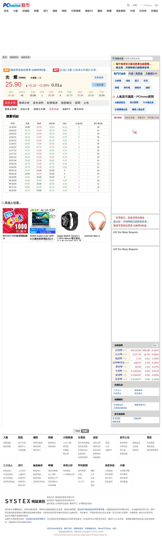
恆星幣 (118, 379)
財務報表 (52, 102)
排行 (45, 10)
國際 (92, 471)
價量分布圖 (40, 109)
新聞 (135, 5)
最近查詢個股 (84, 443)
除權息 (154, 10)
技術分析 (25, 109)
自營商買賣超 (9, 482)
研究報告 (67, 471)
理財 (92, 485)
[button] (110, 222)
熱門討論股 (120, 73)
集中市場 (22, 443)
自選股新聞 (83, 457)
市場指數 (22, 450)
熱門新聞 (82, 471)
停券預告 (124, 446)
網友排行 (22, 485)
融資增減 (37, 474)
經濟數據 (124, 482)
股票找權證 (38, 443)
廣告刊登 (68, 528)
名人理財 (52, 474)
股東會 (135, 450)
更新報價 (98, 77)
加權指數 (7, 443)
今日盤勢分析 (69, 474)
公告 (86, 102)
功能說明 (137, 418)
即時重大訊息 (153, 118)
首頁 (6, 10)
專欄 (50, 465)
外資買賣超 (8, 474)
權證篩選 (37, 446)
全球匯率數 (125, 471)
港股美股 (121, 10)
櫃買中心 (22, 446)
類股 (64, 10)
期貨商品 (52, 443)
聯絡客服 (116, 422)
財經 (92, 482)
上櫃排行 (22, 474)
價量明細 (54, 109)
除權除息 (136, 443)
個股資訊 (14, 57)
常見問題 (116, 418)
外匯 (132, 10)
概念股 (66, 454)
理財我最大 (53, 482)
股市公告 (125, 437)
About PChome (104, 528)
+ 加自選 (99, 84)
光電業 (33, 78)
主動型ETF (151, 73)
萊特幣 (119, 366)
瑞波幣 (118, 358)
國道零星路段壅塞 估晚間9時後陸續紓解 (30, 70)
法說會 (135, 446)
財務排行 (22, 478)
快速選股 (151, 443)
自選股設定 (83, 450)
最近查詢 (118, 118)
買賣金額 (7, 471)
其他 (92, 478)
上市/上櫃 (67, 443)
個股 (95, 437)
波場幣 (118, 375)
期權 (109, 10)
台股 (80, 474)
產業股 (66, 446)
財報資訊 (82, 454)
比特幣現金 (119, 362)
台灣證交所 (118, 405)
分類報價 (76, 10)
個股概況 (66, 102)
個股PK (89, 10)
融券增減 (37, 478)
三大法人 (117, 390)
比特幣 (143, 10)
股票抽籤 (124, 454)
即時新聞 (83, 465)
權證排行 (37, 450)
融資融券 (138, 390)
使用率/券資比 (39, 482)
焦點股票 (109, 482)
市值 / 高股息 (136, 73)
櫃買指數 (7, 446)
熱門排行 (109, 478)
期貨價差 (52, 446)
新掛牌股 (124, 443)
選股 (55, 10)
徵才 (115, 528)
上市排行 (22, 471)
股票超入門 (53, 478)
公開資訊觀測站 (120, 408)
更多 (155, 345)
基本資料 (38, 102)
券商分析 (68, 465)
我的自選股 (130, 118)
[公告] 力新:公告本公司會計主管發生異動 (80, 70)
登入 (157, 5)
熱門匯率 (124, 474)
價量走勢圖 (11, 109)
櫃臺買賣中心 (140, 405)
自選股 (25, 10)
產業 (80, 478)
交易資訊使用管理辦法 (35, 519)
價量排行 (141, 118)
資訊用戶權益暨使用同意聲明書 (91, 509)
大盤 (15, 10)
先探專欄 (52, 485)
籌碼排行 (22, 482)
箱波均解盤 (53, 471)
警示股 (123, 450)
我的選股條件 (152, 450)
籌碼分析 (24, 102)
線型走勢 (10, 102)
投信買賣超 (8, 478)
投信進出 (138, 393)
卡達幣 (118, 370)
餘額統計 (37, 471)
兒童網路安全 (90, 528)
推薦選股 (151, 446)
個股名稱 (119, 58)
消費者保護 (78, 528)
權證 (99, 10)
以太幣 (118, 354)
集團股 (66, 450)
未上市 (81, 482)
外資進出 (117, 393)
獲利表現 (79, 109)
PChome (147, 5)
